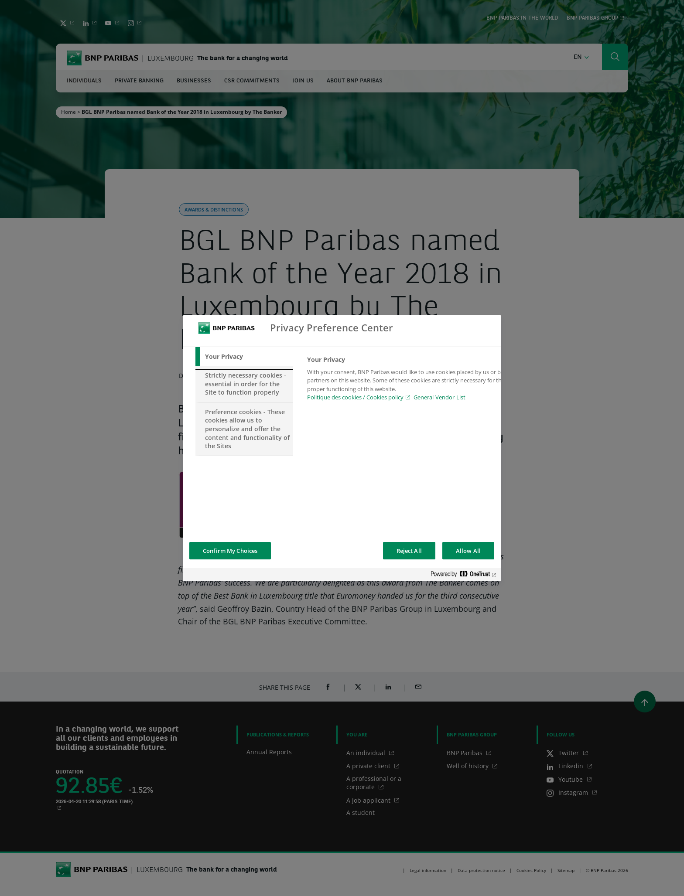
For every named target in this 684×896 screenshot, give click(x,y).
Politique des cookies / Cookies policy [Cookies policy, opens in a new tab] (355, 397)
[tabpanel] (407, 381)
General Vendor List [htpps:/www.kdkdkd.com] (439, 397)
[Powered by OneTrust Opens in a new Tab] (464, 575)
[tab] (244, 356)
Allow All (468, 551)
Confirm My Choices (230, 551)
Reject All (409, 551)
